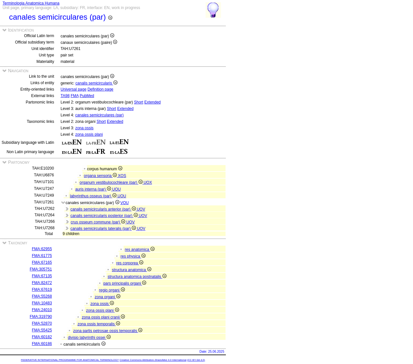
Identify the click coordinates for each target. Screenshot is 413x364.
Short (138, 102)
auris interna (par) (93, 189)
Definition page (100, 89)
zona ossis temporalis (98, 324)
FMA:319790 (41, 316)
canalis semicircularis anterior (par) (103, 209)
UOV (141, 209)
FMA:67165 (42, 262)
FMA (75, 95)
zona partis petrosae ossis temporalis (107, 331)
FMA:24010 (42, 310)
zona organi (107, 297)
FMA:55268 (42, 296)
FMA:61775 (42, 255)
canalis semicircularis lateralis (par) (103, 228)
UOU (116, 189)
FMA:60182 (42, 337)
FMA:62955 (42, 249)
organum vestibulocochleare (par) (112, 182)
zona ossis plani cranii (103, 317)
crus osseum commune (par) (98, 222)
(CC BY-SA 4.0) (196, 360)
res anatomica (140, 249)
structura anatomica (131, 270)
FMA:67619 (42, 289)
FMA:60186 (42, 343)
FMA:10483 (42, 303)
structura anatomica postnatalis (136, 276)
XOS (122, 175)
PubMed (87, 95)
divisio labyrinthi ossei (89, 337)
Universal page (73, 89)
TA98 (65, 95)
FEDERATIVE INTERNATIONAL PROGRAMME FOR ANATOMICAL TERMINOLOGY (70, 360)
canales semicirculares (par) (99, 115)
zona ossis (84, 128)
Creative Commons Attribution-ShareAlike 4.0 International (152, 360)
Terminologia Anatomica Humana (31, 3)
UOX (148, 182)
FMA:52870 (42, 323)
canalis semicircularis (96, 83)
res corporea (129, 263)
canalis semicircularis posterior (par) (104, 215)
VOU (124, 203)
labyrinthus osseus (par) (94, 196)
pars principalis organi (124, 283)
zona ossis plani (89, 134)
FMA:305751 (41, 269)
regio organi (112, 290)
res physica (132, 256)
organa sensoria (101, 175)
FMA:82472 (42, 282)
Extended (152, 102)
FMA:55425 (42, 330)
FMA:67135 (42, 276)
